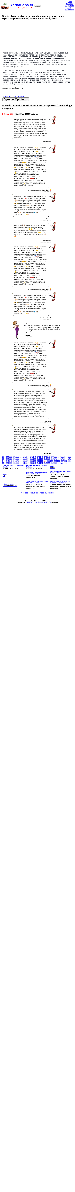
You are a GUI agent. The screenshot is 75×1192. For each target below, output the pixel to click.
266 (65, 457)
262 (10, 459)
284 (3, 457)
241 (14, 461)
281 (14, 457)
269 (55, 457)
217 (28, 463)
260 (17, 459)
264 (3, 459)
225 (69, 461)
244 (3, 461)
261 (14, 459)
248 (59, 459)
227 (62, 461)
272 (45, 457)
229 (55, 461)
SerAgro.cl (29, 502)
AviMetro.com (42, 502)
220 (17, 463)
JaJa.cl (35, 502)
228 (58, 461)
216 (31, 463)
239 (21, 461)
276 (31, 457)
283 (7, 457)
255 (34, 459)
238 (24, 461)
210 (52, 463)
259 (21, 459)
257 (28, 459)
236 (31, 461)
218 (24, 463)
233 (41, 461)
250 (52, 459)
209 (55, 463)
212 (45, 463)
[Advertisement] (32, 35)
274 (38, 457)
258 (24, 459)
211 (48, 463)
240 (17, 461)
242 (10, 461)
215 (34, 463)
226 (65, 461)
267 (62, 457)
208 (59, 463)
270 (52, 457)
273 (41, 457)
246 (65, 459)
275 (34, 457)
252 (45, 459)
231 (48, 461)
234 (38, 461)
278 (24, 457)
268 (59, 457)
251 (48, 459)
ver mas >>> (37, 476)
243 (7, 461)
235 (34, 461)
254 (38, 459)
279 (21, 457)
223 (7, 463)
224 (3, 463)
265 (69, 457)
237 (28, 461)
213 (41, 463)
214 (38, 463)
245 (69, 459)
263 (7, 459)
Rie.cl (49, 502)
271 (48, 457)
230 (51, 461)
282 (10, 457)
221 (14, 463)
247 (62, 459)
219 (21, 463)
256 (31, 459)
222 (10, 463)
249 (55, 459)
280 (17, 457)
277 (28, 457)
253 (41, 459)
